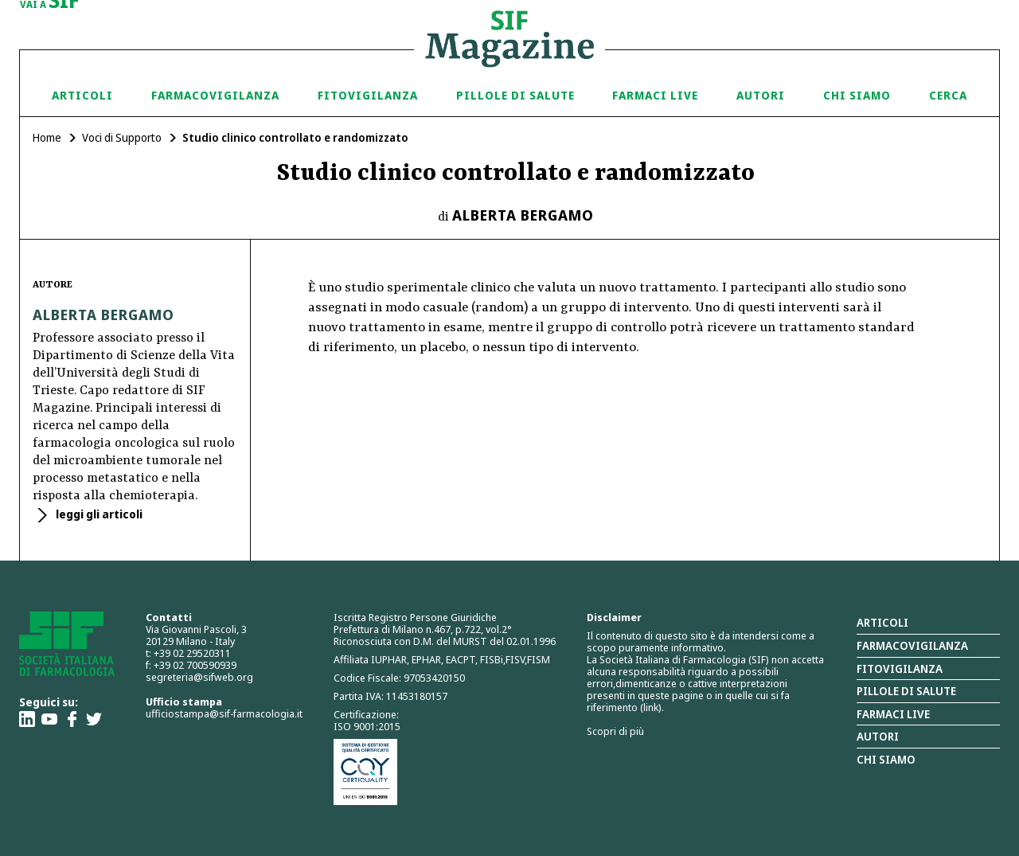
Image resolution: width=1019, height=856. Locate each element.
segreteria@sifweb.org (199, 677)
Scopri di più (615, 731)
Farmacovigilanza (215, 95)
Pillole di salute (906, 690)
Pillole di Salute (515, 95)
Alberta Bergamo (523, 215)
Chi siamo (857, 95)
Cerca (948, 95)
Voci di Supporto (122, 137)
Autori (760, 95)
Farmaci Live (655, 95)
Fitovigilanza (368, 95)
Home (47, 137)
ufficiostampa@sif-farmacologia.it (224, 713)
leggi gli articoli (98, 514)
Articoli (82, 95)
